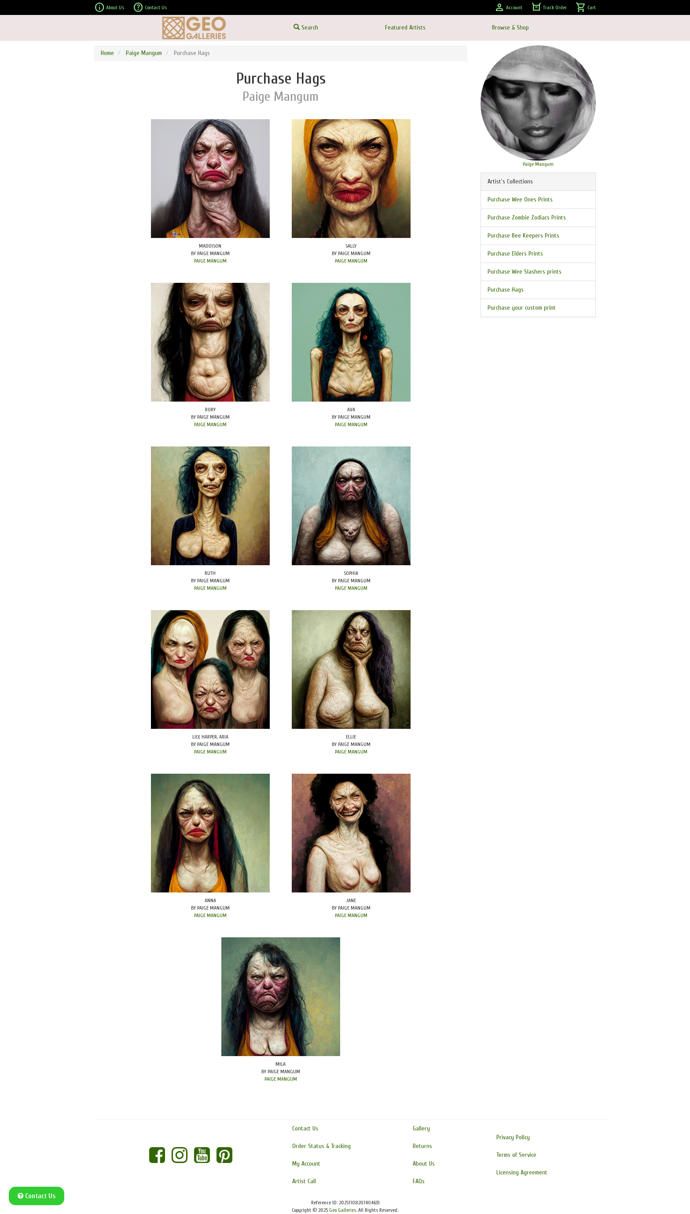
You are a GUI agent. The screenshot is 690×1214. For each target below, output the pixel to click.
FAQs (419, 1181)
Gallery (421, 1128)
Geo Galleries (342, 1210)
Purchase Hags (506, 289)
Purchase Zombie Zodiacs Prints (527, 217)
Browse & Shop (510, 27)
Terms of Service (516, 1155)
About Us (109, 7)
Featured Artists (405, 27)
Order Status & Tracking (321, 1146)
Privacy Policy (513, 1137)
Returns (422, 1146)
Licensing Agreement (521, 1172)
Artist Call (304, 1181)
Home (107, 53)
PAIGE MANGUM (210, 261)
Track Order (549, 7)
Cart (586, 7)
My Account (306, 1163)
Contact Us (150, 7)
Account (508, 7)
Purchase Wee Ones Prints (520, 199)
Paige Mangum (144, 53)
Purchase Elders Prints (515, 253)
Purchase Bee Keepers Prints (523, 235)
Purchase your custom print (522, 307)
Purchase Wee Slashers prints (525, 271)
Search (306, 27)
